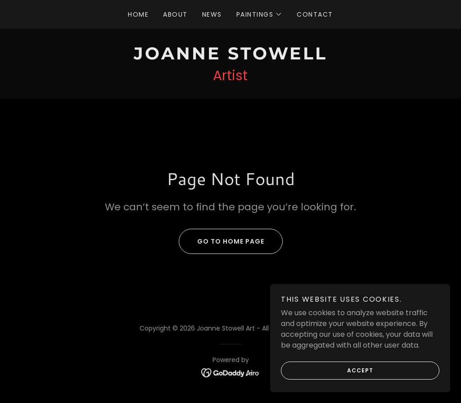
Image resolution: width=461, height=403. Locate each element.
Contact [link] (315, 14)
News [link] (212, 14)
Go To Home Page (221, 241)
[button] (259, 14)
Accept (327, 371)
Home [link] (138, 14)
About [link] (175, 14)
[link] (230, 57)
